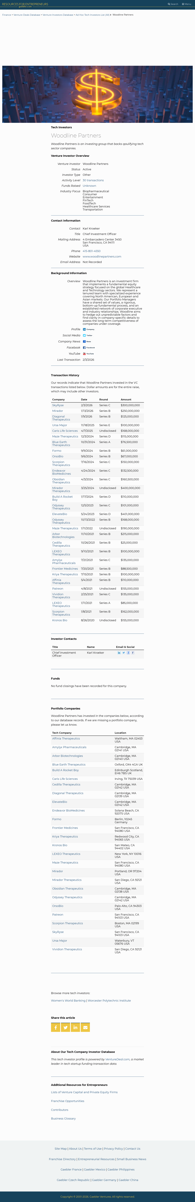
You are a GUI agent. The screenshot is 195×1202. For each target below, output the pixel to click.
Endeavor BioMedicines (61, 472)
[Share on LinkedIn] (75, 1027)
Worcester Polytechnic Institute (109, 1000)
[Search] (173, 4)
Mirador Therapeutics (61, 490)
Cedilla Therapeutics (61, 544)
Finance (6, 15)
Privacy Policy (113, 1148)
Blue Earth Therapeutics (61, 444)
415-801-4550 (92, 251)
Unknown (89, 185)
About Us (75, 1148)
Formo (56, 450)
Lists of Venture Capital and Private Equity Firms (84, 1092)
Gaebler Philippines (121, 1169)
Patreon (57, 588)
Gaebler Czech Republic (73, 1180)
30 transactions (93, 180)
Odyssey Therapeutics (61, 507)
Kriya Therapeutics (65, 574)
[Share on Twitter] (65, 1027)
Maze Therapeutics (65, 436)
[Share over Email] (85, 1027)
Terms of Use (93, 1148)
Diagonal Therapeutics (61, 418)
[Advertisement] (97, 41)
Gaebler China (128, 1180)
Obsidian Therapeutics (61, 481)
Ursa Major (59, 425)
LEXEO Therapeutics (61, 553)
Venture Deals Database (27, 15)
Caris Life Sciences (65, 430)
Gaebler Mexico (94, 1169)
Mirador (57, 410)
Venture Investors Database (58, 15)
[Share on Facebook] (55, 1027)
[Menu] (187, 4)
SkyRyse (58, 405)
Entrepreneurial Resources (96, 1159)
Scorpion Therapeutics (61, 464)
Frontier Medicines (65, 568)
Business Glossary (63, 1118)
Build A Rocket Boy (62, 498)
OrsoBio (57, 456)
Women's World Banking (68, 1000)
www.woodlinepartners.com (102, 256)
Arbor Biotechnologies (63, 536)
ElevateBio (59, 514)
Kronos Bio (59, 620)
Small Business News (131, 1159)
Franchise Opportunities (67, 1101)
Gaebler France (71, 1169)
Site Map (61, 1148)
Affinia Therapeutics (61, 581)
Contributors (59, 1110)
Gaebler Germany (104, 1180)
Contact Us (132, 1148)
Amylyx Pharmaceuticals (64, 562)
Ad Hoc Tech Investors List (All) (93, 15)
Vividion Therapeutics (61, 596)
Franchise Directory (62, 1159)
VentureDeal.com (117, 1059)
